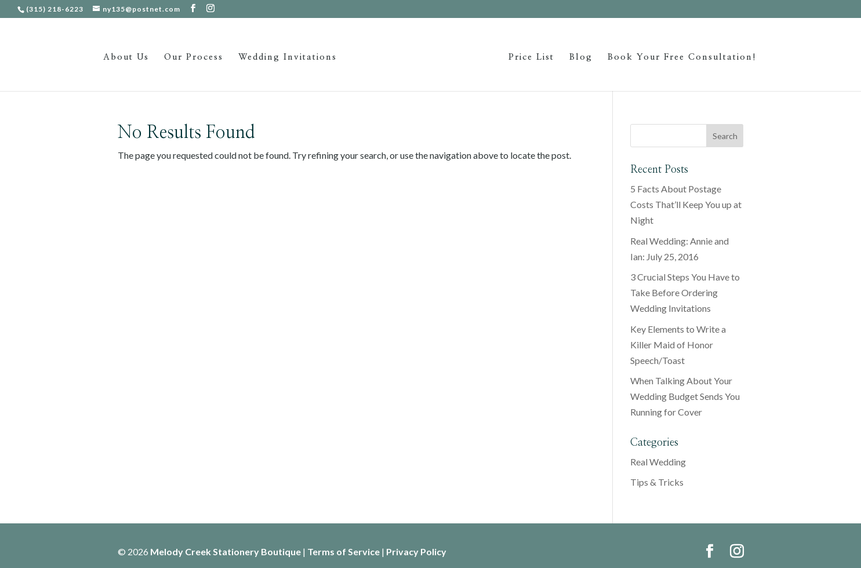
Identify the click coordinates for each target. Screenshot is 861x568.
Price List (531, 57)
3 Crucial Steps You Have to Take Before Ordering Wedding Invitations (685, 292)
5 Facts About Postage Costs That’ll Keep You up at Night (686, 204)
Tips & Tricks (657, 481)
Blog (581, 57)
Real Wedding (658, 461)
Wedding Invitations (287, 57)
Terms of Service (343, 551)
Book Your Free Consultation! (682, 57)
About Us (126, 57)
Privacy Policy (416, 551)
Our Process (193, 57)
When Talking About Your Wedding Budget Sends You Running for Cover (685, 396)
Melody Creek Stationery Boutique (225, 551)
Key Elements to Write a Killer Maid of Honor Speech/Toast (678, 344)
